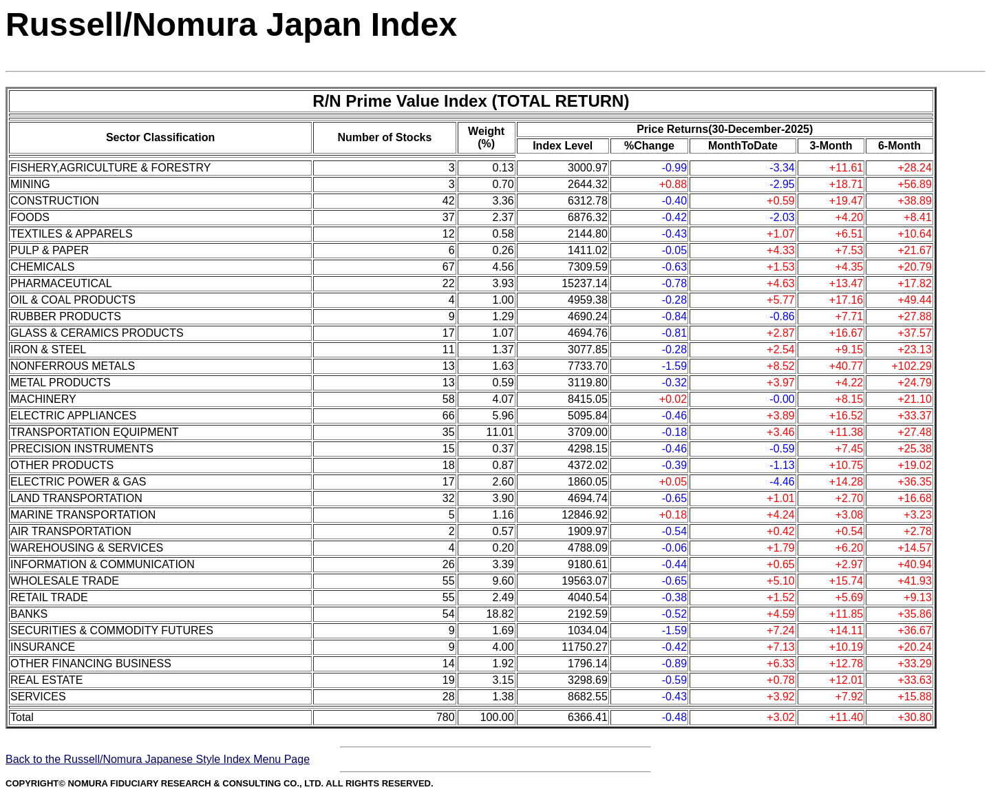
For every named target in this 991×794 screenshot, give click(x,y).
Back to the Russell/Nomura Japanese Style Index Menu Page (158, 759)
